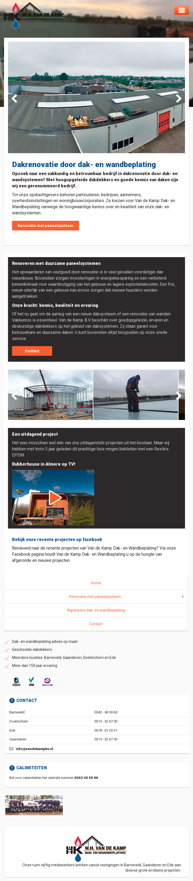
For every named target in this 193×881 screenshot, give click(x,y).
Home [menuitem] (96, 583)
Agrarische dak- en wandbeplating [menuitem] (96, 610)
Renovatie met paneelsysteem (46, 225)
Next (177, 97)
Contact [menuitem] (96, 624)
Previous (16, 97)
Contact (32, 351)
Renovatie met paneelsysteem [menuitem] (95, 596)
